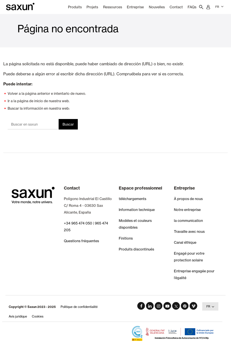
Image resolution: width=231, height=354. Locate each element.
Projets (92, 7)
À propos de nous (188, 199)
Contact (176, 7)
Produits (75, 7)
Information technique (137, 209)
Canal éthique (185, 242)
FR (219, 6)
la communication (188, 220)
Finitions (126, 238)
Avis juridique (18, 316)
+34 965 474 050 (78, 223)
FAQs (192, 7)
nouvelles (157, 7)
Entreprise (135, 7)
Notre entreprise (187, 209)
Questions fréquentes (81, 241)
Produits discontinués (136, 249)
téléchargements (132, 199)
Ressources (112, 7)
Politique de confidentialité (79, 307)
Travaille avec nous (189, 231)
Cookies (37, 316)
